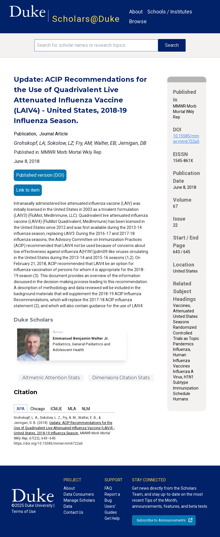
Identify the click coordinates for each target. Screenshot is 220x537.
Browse (138, 21)
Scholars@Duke (86, 19)
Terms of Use (23, 511)
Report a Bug (112, 497)
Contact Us (73, 512)
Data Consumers (79, 494)
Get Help (112, 518)
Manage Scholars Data (79, 503)
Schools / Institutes (169, 12)
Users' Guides (111, 509)
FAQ (108, 488)
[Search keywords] (96, 45)
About (136, 12)
